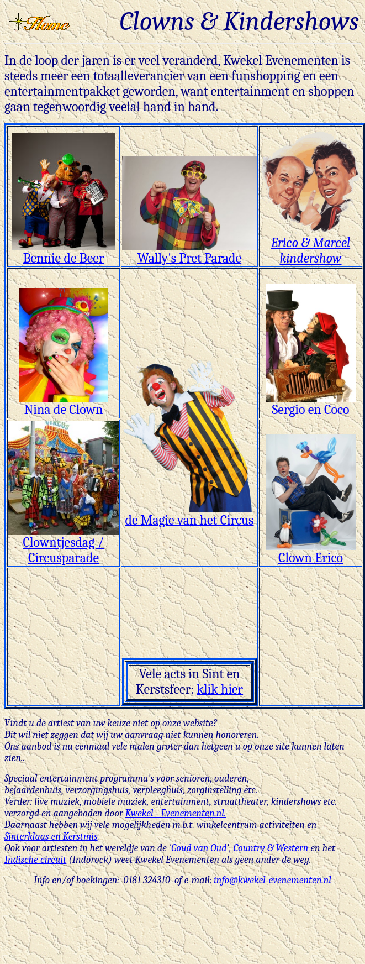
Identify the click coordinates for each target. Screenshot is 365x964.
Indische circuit (35, 860)
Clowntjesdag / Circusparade (63, 543)
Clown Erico (311, 551)
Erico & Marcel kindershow (310, 244)
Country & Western (270, 848)
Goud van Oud (198, 848)
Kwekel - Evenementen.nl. (175, 813)
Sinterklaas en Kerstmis (51, 836)
